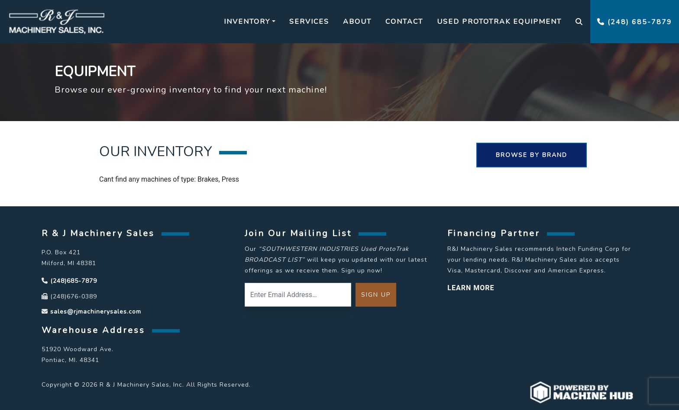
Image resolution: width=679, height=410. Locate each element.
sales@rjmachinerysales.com (95, 312)
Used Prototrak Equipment (499, 21)
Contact (404, 21)
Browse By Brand (531, 155)
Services (309, 21)
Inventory (247, 21)
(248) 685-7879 (634, 22)
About (357, 21)
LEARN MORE (470, 288)
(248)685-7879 (73, 281)
